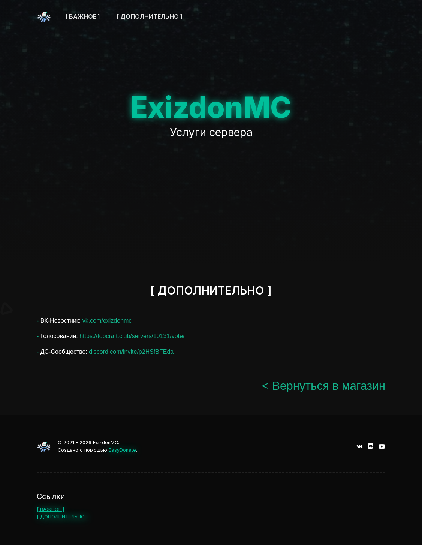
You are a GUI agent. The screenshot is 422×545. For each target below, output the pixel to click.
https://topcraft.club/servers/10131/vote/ (131, 336)
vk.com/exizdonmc (107, 320)
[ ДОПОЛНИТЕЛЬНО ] (62, 517)
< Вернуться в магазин (323, 385)
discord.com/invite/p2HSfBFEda (131, 352)
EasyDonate (122, 450)
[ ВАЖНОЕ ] (50, 509)
